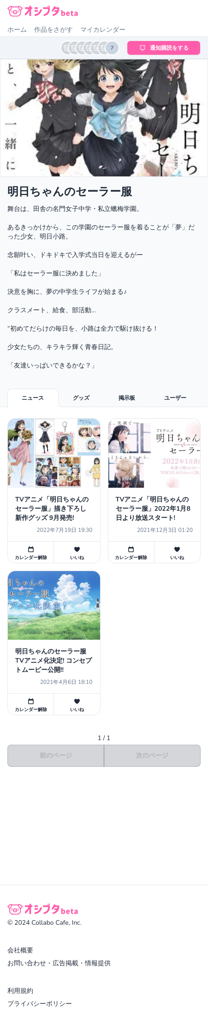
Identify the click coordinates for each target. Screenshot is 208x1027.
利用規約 (20, 990)
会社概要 (20, 950)
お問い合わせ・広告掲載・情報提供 (59, 963)
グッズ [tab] (81, 398)
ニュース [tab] (33, 398)
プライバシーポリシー (39, 1003)
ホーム (17, 29)
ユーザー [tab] (175, 398)
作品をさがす (53, 29)
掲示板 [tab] (127, 398)
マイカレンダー (102, 29)
